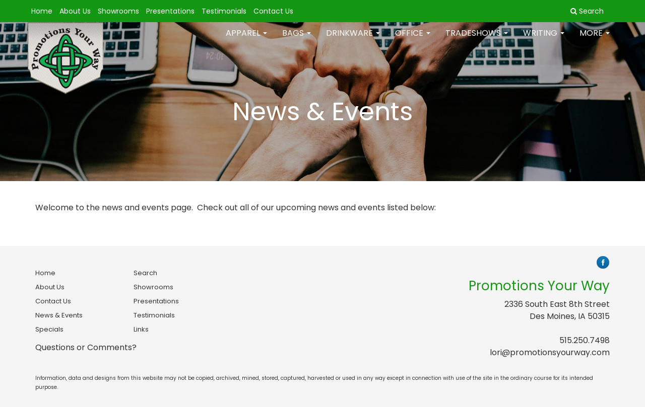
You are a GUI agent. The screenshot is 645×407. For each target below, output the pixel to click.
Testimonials (224, 11)
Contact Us (273, 11)
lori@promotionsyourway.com (550, 352)
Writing (543, 40)
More (594, 40)
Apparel (246, 40)
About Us (75, 11)
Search (145, 273)
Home (41, 11)
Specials (49, 329)
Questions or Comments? (86, 347)
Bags (296, 40)
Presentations (170, 11)
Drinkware (353, 40)
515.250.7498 (584, 340)
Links (141, 329)
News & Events (59, 315)
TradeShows (476, 40)
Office (412, 40)
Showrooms (118, 11)
